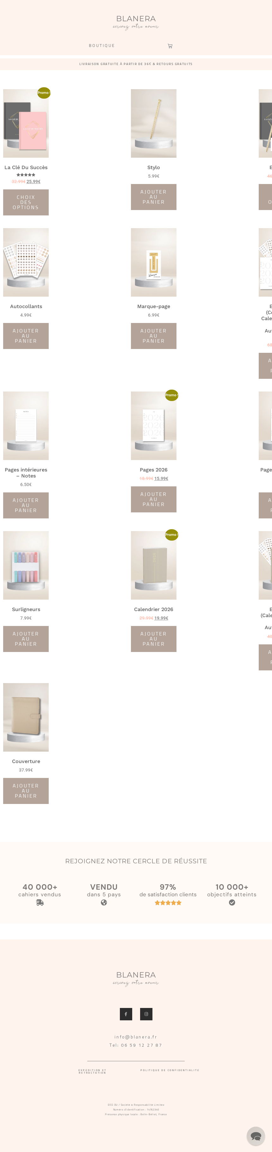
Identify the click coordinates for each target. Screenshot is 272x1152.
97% (168, 887)
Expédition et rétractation (92, 1071)
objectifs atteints (232, 894)
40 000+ (40, 887)
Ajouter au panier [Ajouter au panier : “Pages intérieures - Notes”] (26, 505)
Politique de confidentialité (170, 1070)
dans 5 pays (104, 894)
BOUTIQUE (102, 46)
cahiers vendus (39, 894)
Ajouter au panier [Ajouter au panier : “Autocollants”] (26, 336)
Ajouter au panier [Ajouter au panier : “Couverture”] (26, 791)
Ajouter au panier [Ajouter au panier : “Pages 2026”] (153, 499)
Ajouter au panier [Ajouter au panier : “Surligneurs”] (26, 639)
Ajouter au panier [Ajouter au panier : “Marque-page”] (153, 336)
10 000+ (232, 887)
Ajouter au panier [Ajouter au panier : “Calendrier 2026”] (153, 639)
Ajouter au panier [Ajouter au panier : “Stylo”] (153, 197)
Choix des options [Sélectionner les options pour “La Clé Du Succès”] (26, 202)
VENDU (104, 887)
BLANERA (136, 18)
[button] (256, 1136)
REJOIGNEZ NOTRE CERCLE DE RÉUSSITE (136, 861)
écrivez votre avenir (136, 27)
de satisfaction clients (168, 894)
